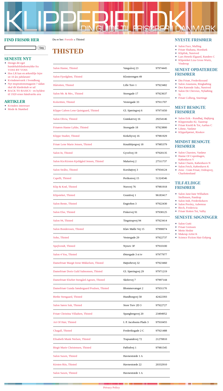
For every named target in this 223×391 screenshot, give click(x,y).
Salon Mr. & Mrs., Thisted (68, 93)
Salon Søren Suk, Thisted (67, 305)
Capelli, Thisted (62, 178)
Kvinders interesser (19, 105)
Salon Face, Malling (189, 46)
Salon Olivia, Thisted (65, 118)
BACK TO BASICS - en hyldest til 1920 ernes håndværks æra (26, 92)
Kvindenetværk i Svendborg (24, 80)
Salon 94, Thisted (63, 220)
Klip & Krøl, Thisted (65, 186)
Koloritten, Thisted (64, 102)
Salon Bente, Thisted (65, 203)
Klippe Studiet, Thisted (66, 135)
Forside (69, 39)
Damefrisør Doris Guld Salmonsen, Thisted (77, 271)
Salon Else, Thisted (64, 212)
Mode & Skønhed (18, 109)
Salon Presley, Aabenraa (192, 204)
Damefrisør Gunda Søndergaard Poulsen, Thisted (81, 288)
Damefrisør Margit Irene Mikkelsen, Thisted (78, 262)
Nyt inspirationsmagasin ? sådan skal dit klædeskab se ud (26, 85)
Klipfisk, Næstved (188, 53)
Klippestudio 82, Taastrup (193, 121)
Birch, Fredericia (188, 207)
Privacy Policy (111, 387)
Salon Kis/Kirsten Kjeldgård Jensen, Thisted (78, 161)
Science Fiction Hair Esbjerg (194, 237)
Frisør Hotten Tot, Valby (192, 211)
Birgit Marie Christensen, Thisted (72, 347)
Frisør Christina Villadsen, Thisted (72, 313)
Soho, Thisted (61, 237)
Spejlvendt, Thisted (64, 245)
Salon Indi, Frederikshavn (193, 200)
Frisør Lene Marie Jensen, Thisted (72, 144)
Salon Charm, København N (194, 163)
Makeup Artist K (187, 234)
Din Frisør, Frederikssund (192, 80)
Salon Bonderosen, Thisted (68, 229)
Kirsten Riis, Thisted (65, 364)
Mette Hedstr (185, 230)
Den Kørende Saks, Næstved (194, 87)
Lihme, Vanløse (187, 128)
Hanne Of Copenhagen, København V (191, 157)
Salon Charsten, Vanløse (192, 152)
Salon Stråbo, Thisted (65, 169)
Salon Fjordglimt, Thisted (67, 76)
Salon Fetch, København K (193, 166)
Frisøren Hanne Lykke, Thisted (70, 127)
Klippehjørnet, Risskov (191, 132)
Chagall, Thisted (62, 330)
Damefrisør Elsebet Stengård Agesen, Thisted (79, 279)
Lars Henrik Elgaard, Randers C (196, 56)
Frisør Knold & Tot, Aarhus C (195, 125)
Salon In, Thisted (63, 152)
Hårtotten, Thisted (63, 85)
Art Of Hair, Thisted (64, 322)
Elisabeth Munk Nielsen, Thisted (71, 339)
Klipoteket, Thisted (64, 195)
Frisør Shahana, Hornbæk (192, 49)
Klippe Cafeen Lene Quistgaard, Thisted (76, 110)
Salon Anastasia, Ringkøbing (194, 84)
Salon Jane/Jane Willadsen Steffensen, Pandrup (193, 195)
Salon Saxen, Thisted (65, 356)
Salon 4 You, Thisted (65, 254)
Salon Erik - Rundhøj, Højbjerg (196, 118)
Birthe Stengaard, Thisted (67, 296)
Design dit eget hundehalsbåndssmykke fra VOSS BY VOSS (23, 66)
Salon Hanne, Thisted (65, 68)
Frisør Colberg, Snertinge (192, 97)
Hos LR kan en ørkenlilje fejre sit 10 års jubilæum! (25, 75)
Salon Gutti (184, 223)
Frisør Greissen (187, 227)
